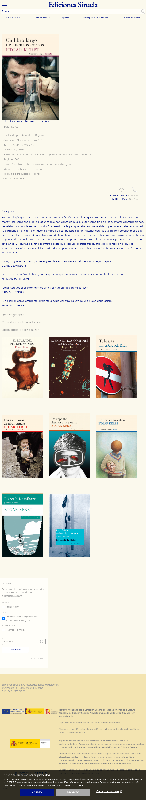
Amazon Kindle (83, 155)
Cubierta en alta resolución (21, 322)
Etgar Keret (10, 126)
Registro (65, 18)
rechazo (73, 792)
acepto (37, 792)
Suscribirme (15, 650)
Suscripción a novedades (95, 18)
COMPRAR (133, 196)
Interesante (38, 659)
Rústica (67, 155)
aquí (119, 782)
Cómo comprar (132, 18)
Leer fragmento (13, 315)
